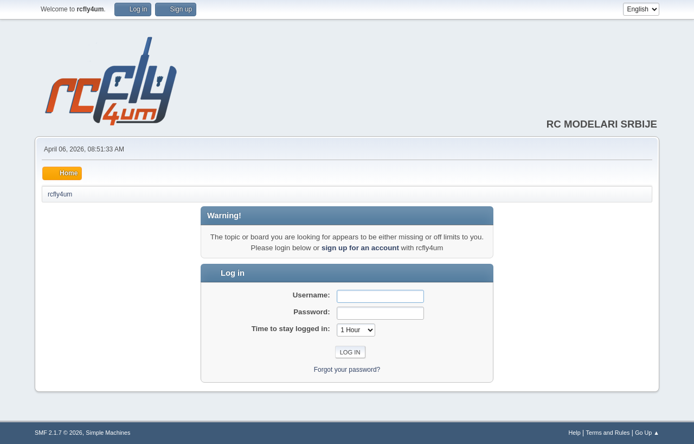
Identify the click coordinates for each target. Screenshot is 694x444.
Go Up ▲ (647, 432)
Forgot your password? (347, 369)
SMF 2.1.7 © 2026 (58, 432)
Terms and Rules (608, 432)
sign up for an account (360, 248)
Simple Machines (108, 432)
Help (575, 432)
